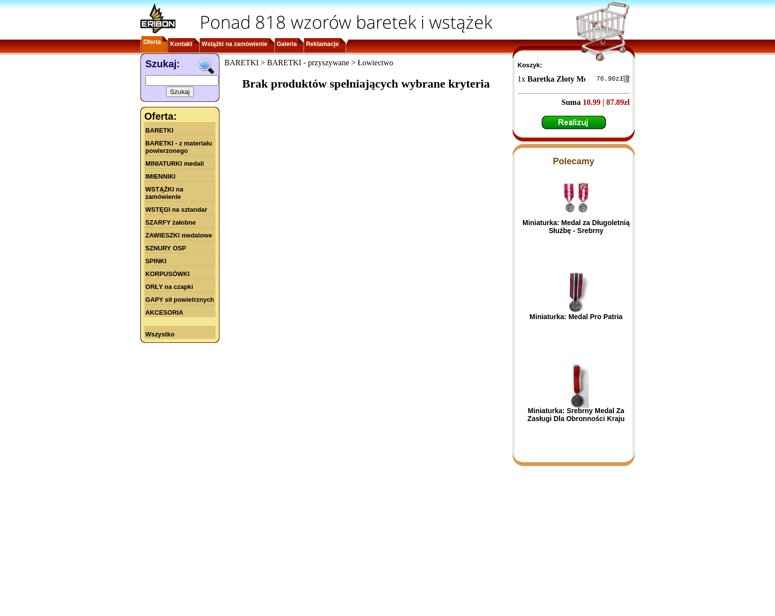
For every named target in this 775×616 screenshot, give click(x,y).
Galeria (287, 44)
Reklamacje (322, 44)
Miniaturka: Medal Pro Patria (575, 318)
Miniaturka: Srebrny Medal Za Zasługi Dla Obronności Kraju (576, 416)
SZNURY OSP (165, 248)
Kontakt (181, 44)
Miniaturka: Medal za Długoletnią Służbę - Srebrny (576, 228)
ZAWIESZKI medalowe (178, 235)
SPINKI (156, 261)
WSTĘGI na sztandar (176, 209)
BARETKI (159, 130)
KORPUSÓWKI (167, 274)
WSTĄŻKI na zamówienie (164, 193)
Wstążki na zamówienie (234, 44)
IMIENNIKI (160, 176)
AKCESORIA (164, 312)
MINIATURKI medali (174, 163)
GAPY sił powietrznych (179, 299)
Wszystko (159, 334)
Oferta (152, 42)
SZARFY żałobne (170, 222)
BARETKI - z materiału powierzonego (178, 147)
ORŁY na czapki (169, 286)
